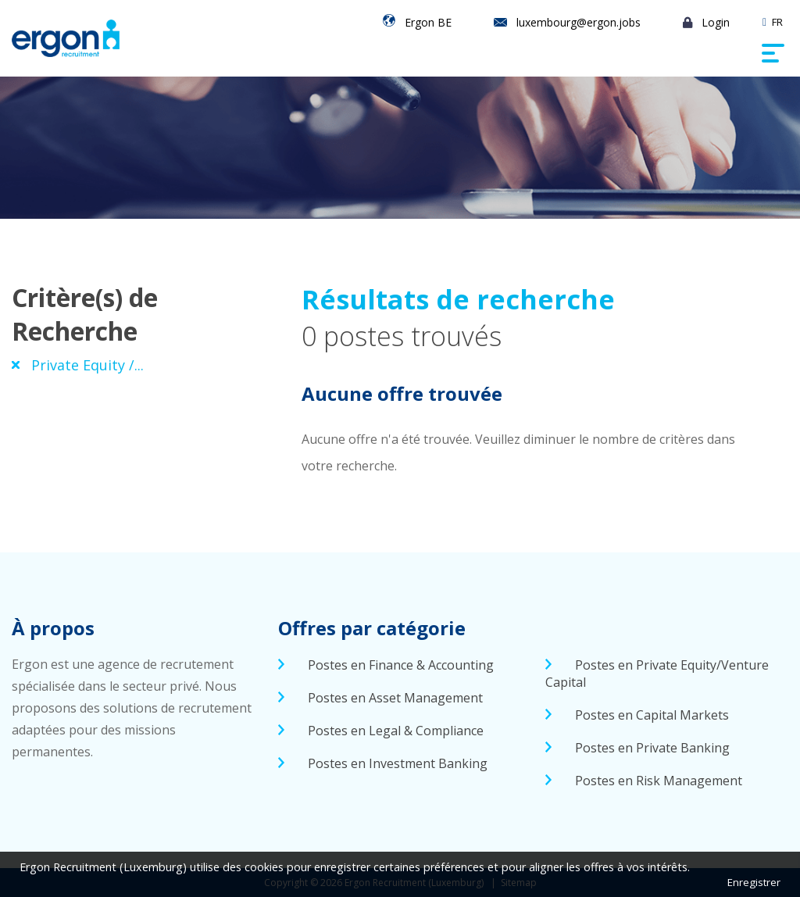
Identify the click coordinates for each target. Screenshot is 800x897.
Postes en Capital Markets (652, 715)
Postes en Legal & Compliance (396, 730)
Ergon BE (428, 22)
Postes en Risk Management (658, 780)
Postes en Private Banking (652, 747)
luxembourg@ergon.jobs (578, 22)
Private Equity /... (87, 365)
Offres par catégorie (372, 628)
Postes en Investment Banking (398, 763)
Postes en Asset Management (395, 697)
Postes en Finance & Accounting (401, 665)
